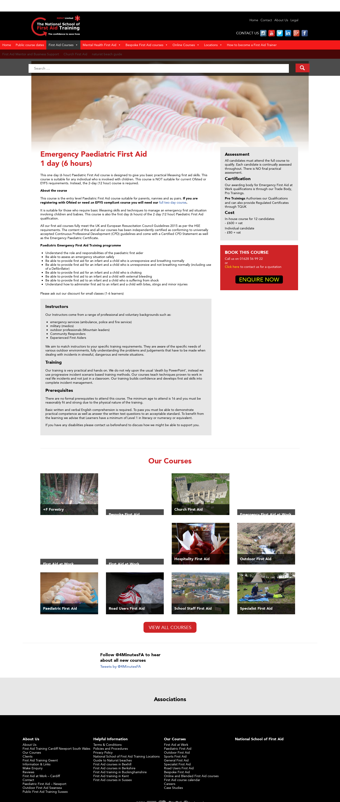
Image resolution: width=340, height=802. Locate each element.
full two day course (172, 202)
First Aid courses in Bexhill (112, 764)
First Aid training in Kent (111, 776)
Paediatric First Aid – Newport (44, 784)
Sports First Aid (175, 756)
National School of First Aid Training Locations (126, 756)
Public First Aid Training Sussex (45, 791)
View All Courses (170, 627)
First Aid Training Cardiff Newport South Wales (56, 748)
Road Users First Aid (179, 768)
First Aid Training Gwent (40, 760)
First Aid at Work (176, 744)
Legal (294, 20)
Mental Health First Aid (102, 45)
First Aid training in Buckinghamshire (120, 772)
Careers (169, 784)
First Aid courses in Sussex (112, 780)
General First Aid (176, 760)
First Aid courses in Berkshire (114, 768)
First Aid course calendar (182, 780)
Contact (266, 20)
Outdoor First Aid (177, 752)
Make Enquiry (33, 768)
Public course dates (30, 45)
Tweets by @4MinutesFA (120, 666)
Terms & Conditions (107, 744)
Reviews (28, 772)
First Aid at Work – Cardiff (41, 776)
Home (253, 20)
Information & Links (36, 764)
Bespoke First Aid (177, 772)
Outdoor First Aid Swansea (42, 788)
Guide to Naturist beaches (112, 760)
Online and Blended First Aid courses (191, 776)
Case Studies (173, 788)
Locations (213, 45)
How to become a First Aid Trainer (252, 45)
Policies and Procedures (110, 748)
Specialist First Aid (177, 764)
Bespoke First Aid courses (147, 45)
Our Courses (32, 752)
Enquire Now (259, 279)
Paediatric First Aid (177, 748)
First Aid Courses (63, 45)
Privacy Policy (103, 752)
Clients (27, 756)
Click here (232, 267)
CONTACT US (247, 33)
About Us (281, 20)
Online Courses (186, 45)
